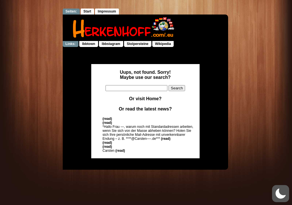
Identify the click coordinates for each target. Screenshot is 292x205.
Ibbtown (88, 44)
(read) (107, 119)
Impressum (107, 11)
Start (87, 11)
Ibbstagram (111, 44)
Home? (153, 98)
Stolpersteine (138, 44)
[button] (280, 193)
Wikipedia (163, 44)
